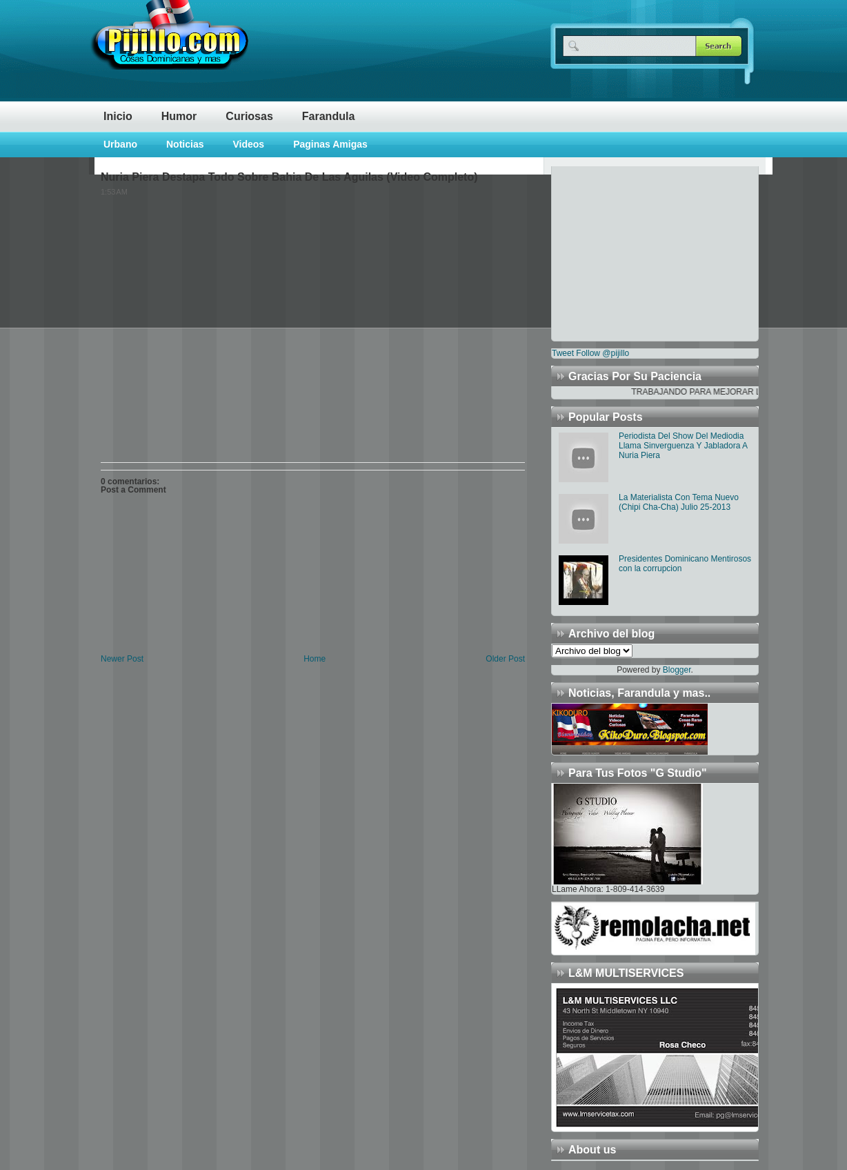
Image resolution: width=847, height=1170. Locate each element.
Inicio (117, 116)
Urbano (120, 144)
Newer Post (122, 659)
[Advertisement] (638, 252)
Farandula (328, 116)
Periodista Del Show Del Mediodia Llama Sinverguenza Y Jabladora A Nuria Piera (683, 445)
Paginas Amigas (330, 144)
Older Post (505, 659)
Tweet (563, 353)
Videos (248, 144)
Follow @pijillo (602, 353)
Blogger (677, 670)
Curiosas (249, 116)
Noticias (184, 144)
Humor (179, 116)
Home (314, 659)
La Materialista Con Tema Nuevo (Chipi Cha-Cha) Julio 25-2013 (679, 502)
